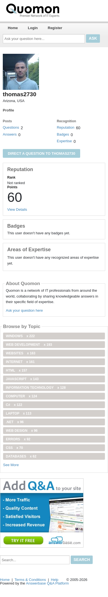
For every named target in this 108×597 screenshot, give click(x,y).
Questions (11, 127)
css (14, 448)
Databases (21, 456)
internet (20, 362)
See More (11, 465)
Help (54, 580)
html (16, 370)
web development (29, 345)
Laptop (18, 413)
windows (20, 336)
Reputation (65, 127)
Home (13, 28)
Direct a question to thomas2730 (41, 153)
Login (33, 28)
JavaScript (22, 379)
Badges (63, 134)
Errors (18, 439)
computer (21, 396)
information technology (36, 388)
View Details (17, 209)
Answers (10, 134)
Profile (8, 110)
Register (55, 28)
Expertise (64, 141)
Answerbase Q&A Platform (47, 583)
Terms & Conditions (30, 580)
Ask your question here (24, 310)
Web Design (22, 431)
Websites (20, 353)
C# (14, 405)
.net (15, 422)
